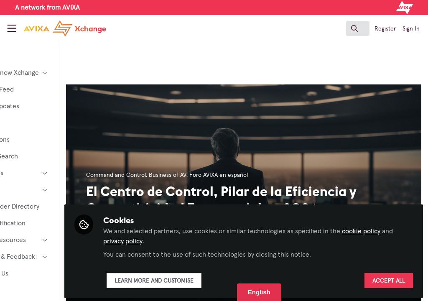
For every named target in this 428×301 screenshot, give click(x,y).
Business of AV (215, 175)
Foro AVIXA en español (266, 175)
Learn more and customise (201, 279)
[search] (357, 28)
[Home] (55, 28)
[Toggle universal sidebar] (11, 28)
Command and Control (164, 175)
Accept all (388, 279)
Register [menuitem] (385, 29)
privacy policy (202, 239)
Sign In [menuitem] (411, 29)
